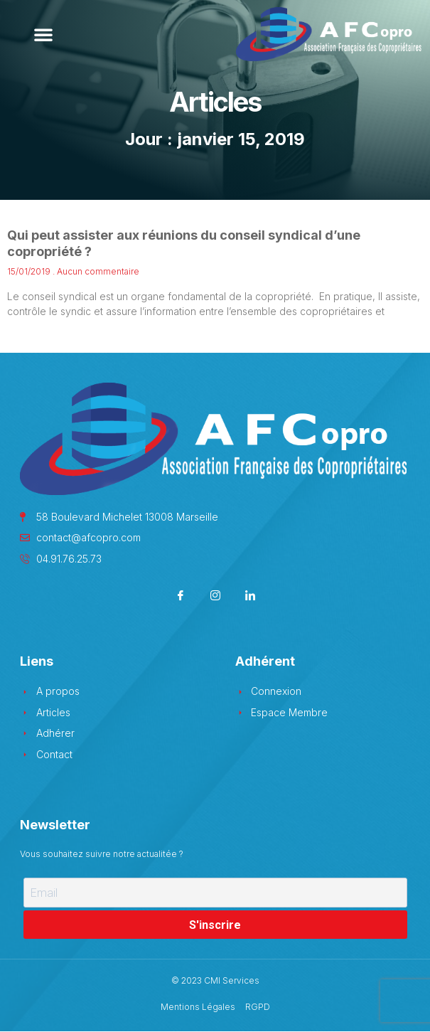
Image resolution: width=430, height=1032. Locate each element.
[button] (43, 34)
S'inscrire (215, 925)
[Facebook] (180, 597)
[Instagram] (215, 597)
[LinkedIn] (249, 597)
